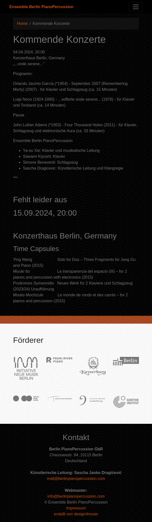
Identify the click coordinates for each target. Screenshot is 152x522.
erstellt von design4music (76, 514)
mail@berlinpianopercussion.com (76, 478)
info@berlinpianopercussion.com (76, 496)
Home (22, 23)
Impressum (76, 508)
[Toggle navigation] (136, 7)
